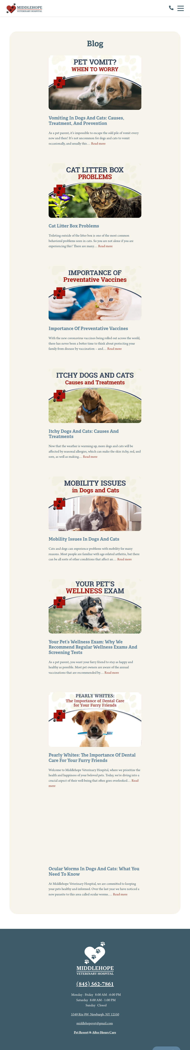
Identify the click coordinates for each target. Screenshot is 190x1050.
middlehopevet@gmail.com (94, 1023)
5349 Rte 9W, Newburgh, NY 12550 (95, 1014)
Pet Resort (81, 1032)
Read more (98, 144)
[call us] (171, 8)
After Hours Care (104, 1032)
